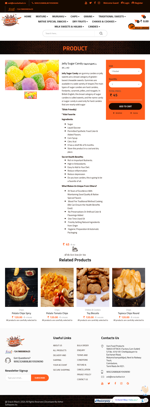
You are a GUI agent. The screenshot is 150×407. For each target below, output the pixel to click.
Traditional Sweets (111, 16)
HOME (27, 16)
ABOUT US (57, 345)
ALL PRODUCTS (59, 350)
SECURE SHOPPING (61, 370)
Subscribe (40, 378)
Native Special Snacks (52, 21)
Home (135, 113)
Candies (93, 26)
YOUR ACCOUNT (60, 365)
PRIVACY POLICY (84, 374)
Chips (74, 16)
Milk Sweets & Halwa (68, 26)
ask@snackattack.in (115, 377)
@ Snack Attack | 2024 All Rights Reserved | (24, 402)
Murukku (58, 16)
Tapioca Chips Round (128, 313)
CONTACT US (82, 379)
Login (126, 3)
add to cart (125, 106)
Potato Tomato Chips (57, 313)
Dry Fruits (79, 21)
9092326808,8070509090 (28, 361)
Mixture (41, 16)
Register (137, 3)
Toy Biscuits (93, 313)
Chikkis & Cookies (103, 21)
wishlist (119, 113)
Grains (88, 16)
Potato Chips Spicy (21, 313)
